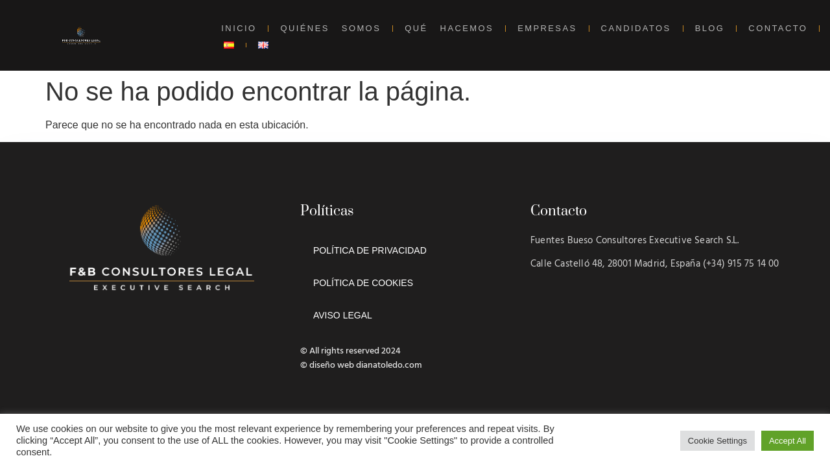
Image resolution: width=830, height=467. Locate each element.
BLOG (710, 28)
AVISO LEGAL (342, 315)
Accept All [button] (787, 441)
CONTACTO (777, 28)
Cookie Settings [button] (717, 441)
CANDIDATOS (636, 28)
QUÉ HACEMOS (449, 28)
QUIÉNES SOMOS (330, 28)
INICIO (238, 28)
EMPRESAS (546, 28)
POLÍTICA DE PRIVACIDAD (370, 250)
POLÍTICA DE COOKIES (363, 283)
